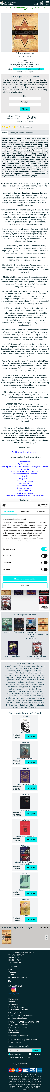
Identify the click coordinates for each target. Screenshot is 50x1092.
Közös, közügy (10, 684)
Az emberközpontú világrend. (25, 474)
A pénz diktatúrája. (25, 493)
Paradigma (21, 691)
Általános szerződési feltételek (20, 1015)
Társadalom (30, 698)
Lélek (27, 684)
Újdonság (12, 972)
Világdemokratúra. (25, 481)
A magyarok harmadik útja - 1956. (25, 471)
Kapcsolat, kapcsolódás (36, 677)
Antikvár (11, 969)
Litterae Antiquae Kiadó (18, 1035)
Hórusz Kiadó (13, 1030)
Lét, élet (34, 684)
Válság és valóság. (25, 464)
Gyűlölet (29, 673)
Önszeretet (33, 707)
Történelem (40, 698)
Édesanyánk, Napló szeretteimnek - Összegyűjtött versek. (25, 466)
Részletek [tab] (25, 511)
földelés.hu (25, 1089)
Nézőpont (38, 689)
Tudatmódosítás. (25, 490)
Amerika (22, 666)
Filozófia (20, 671)
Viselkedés (9, 703)
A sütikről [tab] (41, 511)
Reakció (17, 693)
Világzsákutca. (25, 478)
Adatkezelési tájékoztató (18, 1018)
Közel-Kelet (30, 682)
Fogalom (28, 671)
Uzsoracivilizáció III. (25, 488)
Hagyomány (38, 673)
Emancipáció (27, 668)
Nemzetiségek (21, 689)
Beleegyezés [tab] (9, 511)
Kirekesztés (20, 680)
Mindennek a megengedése (25, 579)
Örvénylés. (25, 469)
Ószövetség (39, 705)
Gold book (30, 664)
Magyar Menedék (20, 1063)
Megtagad (25, 585)
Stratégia (40, 693)
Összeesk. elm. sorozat (17, 977)
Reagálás (10, 693)
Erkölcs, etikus (39, 668)
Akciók (11, 974)
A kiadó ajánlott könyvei (25, 614)
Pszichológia (37, 691)
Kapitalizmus (10, 680)
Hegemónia (17, 675)
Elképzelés (9, 668)
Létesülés (42, 684)
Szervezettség (37, 696)
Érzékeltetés (24, 705)
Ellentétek (18, 668)
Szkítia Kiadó (13, 1032)
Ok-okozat (11, 691)
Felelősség (12, 671)
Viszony (17, 703)
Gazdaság (10, 673)
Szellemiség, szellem (15, 696)
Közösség (20, 684)
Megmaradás (13, 687)
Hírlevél (11, 1001)
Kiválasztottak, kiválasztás (35, 680)
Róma (33, 693)
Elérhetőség (13, 999)
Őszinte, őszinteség (20, 707)
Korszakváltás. (25, 462)
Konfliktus (20, 682)
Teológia (15, 698)
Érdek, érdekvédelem (36, 703)
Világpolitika (38, 700)
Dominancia (41, 666)
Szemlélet (27, 696)
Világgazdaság (27, 700)
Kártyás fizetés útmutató (18, 1010)
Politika (29, 691)
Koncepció (11, 682)
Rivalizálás (25, 693)
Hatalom (8, 675)
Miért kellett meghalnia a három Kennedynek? (25, 495)
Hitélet (34, 675)
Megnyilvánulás (24, 687)
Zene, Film (12, 966)
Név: (25, 96)
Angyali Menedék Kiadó (18, 1027)
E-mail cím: (25, 102)
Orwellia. (25, 476)
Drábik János (20, 664)
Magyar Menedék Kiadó (18, 1024)
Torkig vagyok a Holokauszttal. (25, 452)
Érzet (16, 705)
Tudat (22, 698)
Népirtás (31, 689)
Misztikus (11, 689)
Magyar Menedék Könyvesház (8, 4)
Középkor (38, 682)
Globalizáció (20, 673)
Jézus (24, 677)
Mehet (25, 109)
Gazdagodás (37, 671)
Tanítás (8, 698)
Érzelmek (9, 705)
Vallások (11, 700)
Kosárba (31, 736)
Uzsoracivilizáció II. (25, 485)
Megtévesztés (37, 687)
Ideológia (41, 675)
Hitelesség (26, 675)
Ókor (32, 705)
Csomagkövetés (15, 1012)
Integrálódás (9, 677)
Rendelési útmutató (16, 1007)
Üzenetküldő (13, 1004)
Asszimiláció (31, 666)
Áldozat (25, 703)
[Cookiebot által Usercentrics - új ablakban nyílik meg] (37, 505)
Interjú (18, 677)
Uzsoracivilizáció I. (25, 483)
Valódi (18, 700)
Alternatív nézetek (11, 666)
